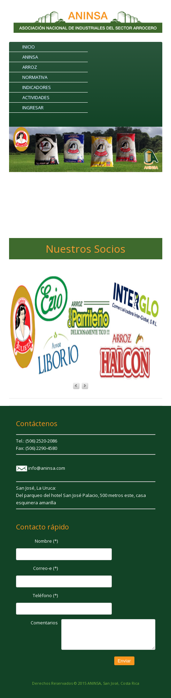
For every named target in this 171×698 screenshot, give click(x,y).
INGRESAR (33, 107)
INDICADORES (36, 87)
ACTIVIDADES (35, 97)
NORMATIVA (34, 77)
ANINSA (30, 57)
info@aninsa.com (46, 468)
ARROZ (29, 67)
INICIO (28, 47)
